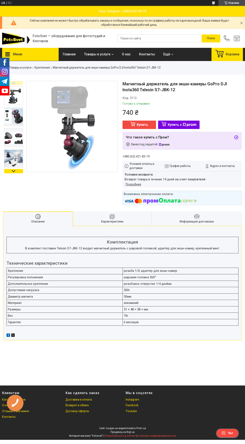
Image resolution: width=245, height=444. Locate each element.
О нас (126, 54)
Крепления (42, 67)
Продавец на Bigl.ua (123, 432)
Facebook (132, 405)
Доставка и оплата (79, 399)
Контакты (147, 54)
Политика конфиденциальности (157, 435)
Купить (142, 125)
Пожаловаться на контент (120, 435)
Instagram (132, 399)
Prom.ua (141, 428)
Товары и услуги (97, 54)
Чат (227, 433)
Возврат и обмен (77, 405)
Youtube (131, 411)
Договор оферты (77, 411)
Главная (69, 54)
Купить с (182, 125)
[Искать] (211, 38)
